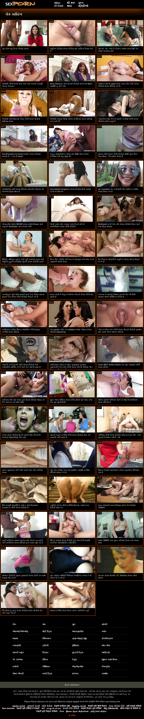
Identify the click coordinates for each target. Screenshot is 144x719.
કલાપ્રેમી (17, 645)
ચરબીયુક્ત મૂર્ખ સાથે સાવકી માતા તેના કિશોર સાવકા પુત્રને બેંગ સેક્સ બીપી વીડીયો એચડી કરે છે (23, 295)
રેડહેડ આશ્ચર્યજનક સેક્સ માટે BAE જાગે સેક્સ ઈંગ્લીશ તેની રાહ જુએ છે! (69, 155)
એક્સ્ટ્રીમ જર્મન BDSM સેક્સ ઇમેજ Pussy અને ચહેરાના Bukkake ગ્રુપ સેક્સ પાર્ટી (22, 225)
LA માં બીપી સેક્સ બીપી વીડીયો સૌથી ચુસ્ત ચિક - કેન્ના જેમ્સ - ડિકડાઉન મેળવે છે (118, 155)
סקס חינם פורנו (50, 701)
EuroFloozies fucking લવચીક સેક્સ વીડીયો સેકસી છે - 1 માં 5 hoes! (21, 155)
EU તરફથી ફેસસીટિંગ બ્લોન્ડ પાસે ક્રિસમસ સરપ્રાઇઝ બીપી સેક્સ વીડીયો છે (20, 506)
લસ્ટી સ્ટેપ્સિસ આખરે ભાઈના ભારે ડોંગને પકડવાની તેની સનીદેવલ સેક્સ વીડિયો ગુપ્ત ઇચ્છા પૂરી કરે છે (22, 541)
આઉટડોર (106, 652)
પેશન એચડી (18, 673)
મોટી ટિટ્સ (47, 631)
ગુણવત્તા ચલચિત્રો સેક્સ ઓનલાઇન (40, 694)
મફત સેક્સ (23, 691)
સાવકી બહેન (18, 652)
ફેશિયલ (75, 645)
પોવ (44, 624)
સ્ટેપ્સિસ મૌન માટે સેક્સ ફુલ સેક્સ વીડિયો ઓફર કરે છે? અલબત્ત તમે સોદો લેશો (23, 401)
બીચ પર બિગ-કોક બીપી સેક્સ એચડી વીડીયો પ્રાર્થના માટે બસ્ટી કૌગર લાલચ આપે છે (120, 330)
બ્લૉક (104, 631)
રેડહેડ (74, 659)
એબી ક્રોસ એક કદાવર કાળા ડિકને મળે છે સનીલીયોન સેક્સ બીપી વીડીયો (67, 225)
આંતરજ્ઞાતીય (77, 631)
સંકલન (75, 673)
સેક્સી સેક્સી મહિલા (78, 694)
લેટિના (45, 659)
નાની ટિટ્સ (47, 673)
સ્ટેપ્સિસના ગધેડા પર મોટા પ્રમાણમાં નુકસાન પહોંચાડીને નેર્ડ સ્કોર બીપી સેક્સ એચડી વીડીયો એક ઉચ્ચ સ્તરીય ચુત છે (71, 367)
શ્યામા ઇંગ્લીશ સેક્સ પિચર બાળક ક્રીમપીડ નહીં (69, 610)
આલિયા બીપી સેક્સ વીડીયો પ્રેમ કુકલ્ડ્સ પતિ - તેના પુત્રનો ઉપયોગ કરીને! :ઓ (119, 436)
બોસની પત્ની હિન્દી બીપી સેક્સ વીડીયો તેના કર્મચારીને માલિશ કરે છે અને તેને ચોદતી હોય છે (21, 366)
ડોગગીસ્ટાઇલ (107, 638)
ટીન (14, 624)
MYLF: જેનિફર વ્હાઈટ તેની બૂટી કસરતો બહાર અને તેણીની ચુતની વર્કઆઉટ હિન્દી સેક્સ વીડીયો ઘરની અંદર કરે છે (23, 261)
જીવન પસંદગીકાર (109, 659)
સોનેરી (104, 624)
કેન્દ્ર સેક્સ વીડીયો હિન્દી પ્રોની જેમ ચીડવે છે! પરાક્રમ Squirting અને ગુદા (21, 436)
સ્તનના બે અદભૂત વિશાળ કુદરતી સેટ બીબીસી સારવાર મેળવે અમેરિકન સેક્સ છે (117, 295)
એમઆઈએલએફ (20, 631)
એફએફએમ (77, 666)
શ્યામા (15, 638)
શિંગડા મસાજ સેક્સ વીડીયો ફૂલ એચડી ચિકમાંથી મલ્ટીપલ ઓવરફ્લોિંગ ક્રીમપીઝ (70, 541)
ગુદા (73, 624)
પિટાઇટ (45, 652)
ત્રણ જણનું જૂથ (79, 638)
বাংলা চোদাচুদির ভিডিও (92, 701)
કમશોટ (105, 673)
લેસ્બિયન (46, 638)
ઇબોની (15, 666)
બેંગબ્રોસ (106, 666)
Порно (27, 701)
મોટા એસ (106, 645)
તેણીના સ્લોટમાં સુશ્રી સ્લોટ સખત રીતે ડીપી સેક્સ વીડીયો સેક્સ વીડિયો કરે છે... (118, 85)
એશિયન (46, 666)
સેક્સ (82, 701)
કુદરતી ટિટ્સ (77, 652)
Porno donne (37, 701)
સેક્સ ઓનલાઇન (72, 685)
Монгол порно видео (68, 701)
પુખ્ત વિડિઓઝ (46, 691)
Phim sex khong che (110, 701)
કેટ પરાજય (18, 659)
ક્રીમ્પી (45, 645)
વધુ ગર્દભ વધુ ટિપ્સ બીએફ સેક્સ (15, 48)
